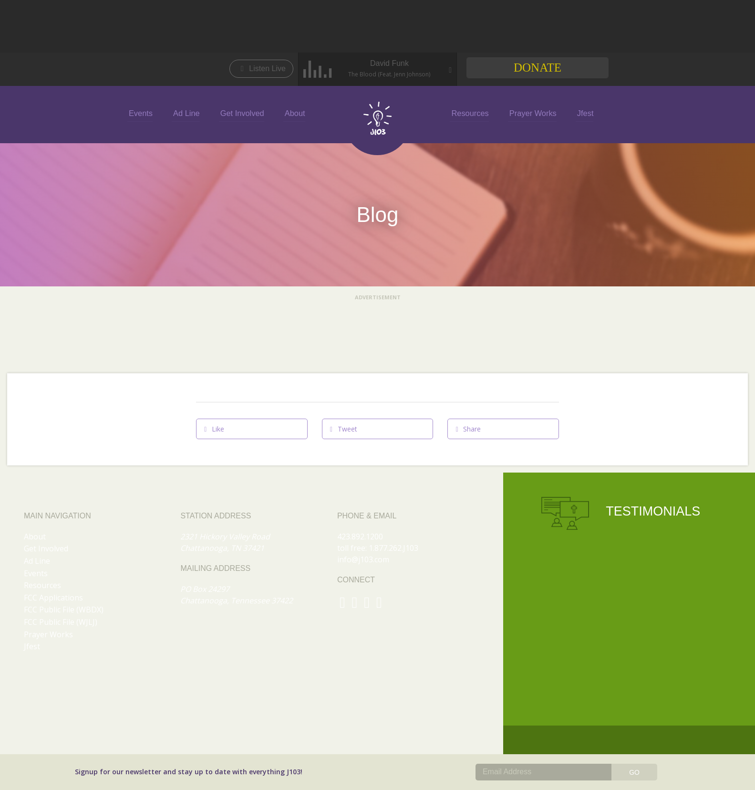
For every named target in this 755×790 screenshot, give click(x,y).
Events (147, 113)
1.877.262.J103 (393, 548)
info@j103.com (363, 559)
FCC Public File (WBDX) (63, 609)
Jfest (579, 113)
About (295, 113)
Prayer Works (529, 113)
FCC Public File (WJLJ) (60, 622)
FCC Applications (53, 597)
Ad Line (191, 113)
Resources (468, 113)
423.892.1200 (360, 536)
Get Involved (244, 113)
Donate (537, 67)
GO (634, 772)
